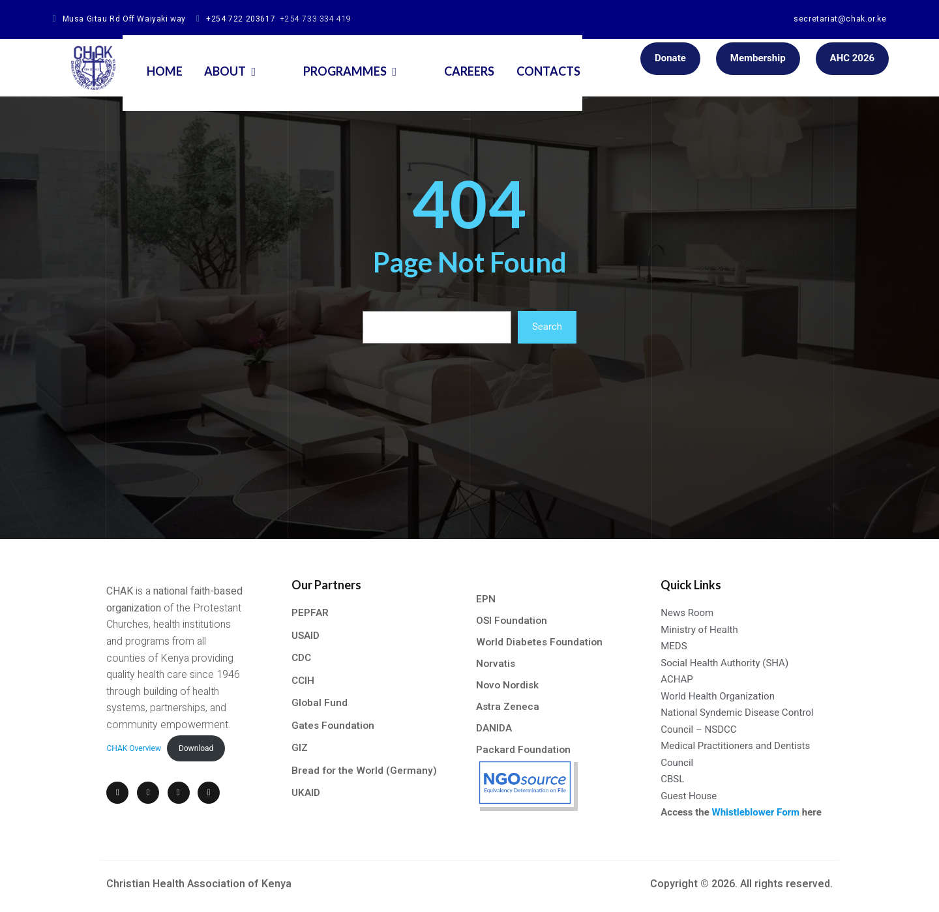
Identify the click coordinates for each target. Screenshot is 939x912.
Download (193, 741)
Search (547, 327)
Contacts (531, 59)
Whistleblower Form (757, 813)
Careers (448, 59)
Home (186, 59)
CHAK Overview (131, 741)
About (255, 59)
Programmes (350, 59)
